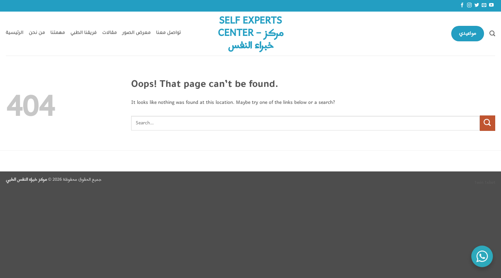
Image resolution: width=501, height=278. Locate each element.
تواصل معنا (168, 33)
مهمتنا (58, 33)
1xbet (489, 182)
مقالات (109, 33)
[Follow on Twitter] (476, 5)
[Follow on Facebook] (462, 5)
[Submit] (487, 123)
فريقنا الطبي (84, 33)
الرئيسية (15, 33)
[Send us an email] (484, 5)
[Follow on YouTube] (491, 5)
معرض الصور (136, 33)
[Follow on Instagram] (469, 5)
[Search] (492, 33)
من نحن (37, 33)
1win (478, 182)
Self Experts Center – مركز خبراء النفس (250, 33)
